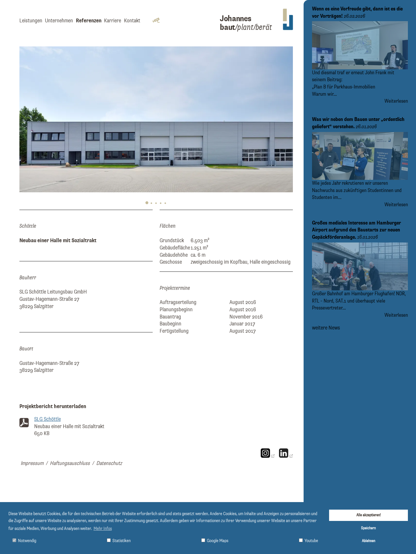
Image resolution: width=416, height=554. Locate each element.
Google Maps (214, 540)
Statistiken (119, 540)
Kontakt (132, 20)
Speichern (368, 528)
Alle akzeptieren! (368, 515)
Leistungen (30, 20)
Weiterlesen (396, 101)
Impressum (32, 463)
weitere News (326, 327)
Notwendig (24, 540)
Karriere (112, 20)
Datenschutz (109, 463)
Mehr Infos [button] (103, 528)
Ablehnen (368, 541)
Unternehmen (59, 20)
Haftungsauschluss (70, 463)
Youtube (308, 540)
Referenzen (88, 20)
